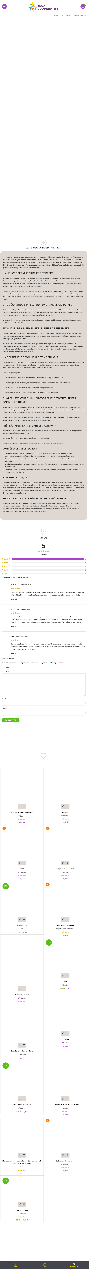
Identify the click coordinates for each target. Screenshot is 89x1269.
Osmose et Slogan (21, 1210)
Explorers (65, 1039)
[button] (20, 806)
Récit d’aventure (80, 15)
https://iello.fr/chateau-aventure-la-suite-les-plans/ (45, 443)
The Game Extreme (22, 994)
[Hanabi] (22, 846)
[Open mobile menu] (4, 6)
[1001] (65, 959)
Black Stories (22, 925)
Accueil (56, 15)
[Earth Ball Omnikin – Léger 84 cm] (22, 789)
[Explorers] (65, 1022)
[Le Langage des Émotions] (65, 1138)
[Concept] (65, 789)
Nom (4, 699)
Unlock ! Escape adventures (65, 925)
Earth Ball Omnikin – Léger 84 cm (22, 812)
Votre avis (6, 671)
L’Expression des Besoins (65, 869)
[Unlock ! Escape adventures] (65, 902)
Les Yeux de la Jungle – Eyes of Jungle (65, 1104)
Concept (65, 812)
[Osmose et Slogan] (22, 1192)
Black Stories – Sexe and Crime (22, 1051)
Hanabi (22, 869)
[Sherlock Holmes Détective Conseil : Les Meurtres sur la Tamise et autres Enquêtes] (22, 1138)
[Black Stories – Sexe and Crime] (22, 1028)
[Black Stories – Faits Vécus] (22, 1082)
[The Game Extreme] (22, 965)
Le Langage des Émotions (65, 1161)
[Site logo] (44, 6)
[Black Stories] (22, 902)
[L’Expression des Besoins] (65, 846)
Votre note (6, 667)
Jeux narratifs (67, 15)
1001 (65, 981)
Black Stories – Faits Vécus (22, 1104)
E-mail (4, 709)
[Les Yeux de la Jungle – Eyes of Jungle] (65, 1082)
